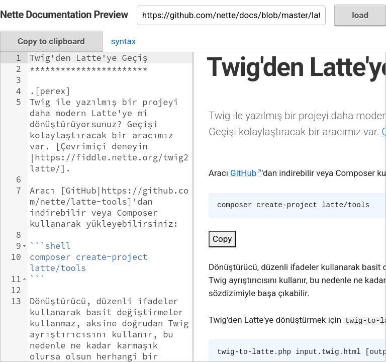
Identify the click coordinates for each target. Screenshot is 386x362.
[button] (24, 245)
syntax (123, 41)
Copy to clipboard (51, 41)
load (360, 15)
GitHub (243, 173)
